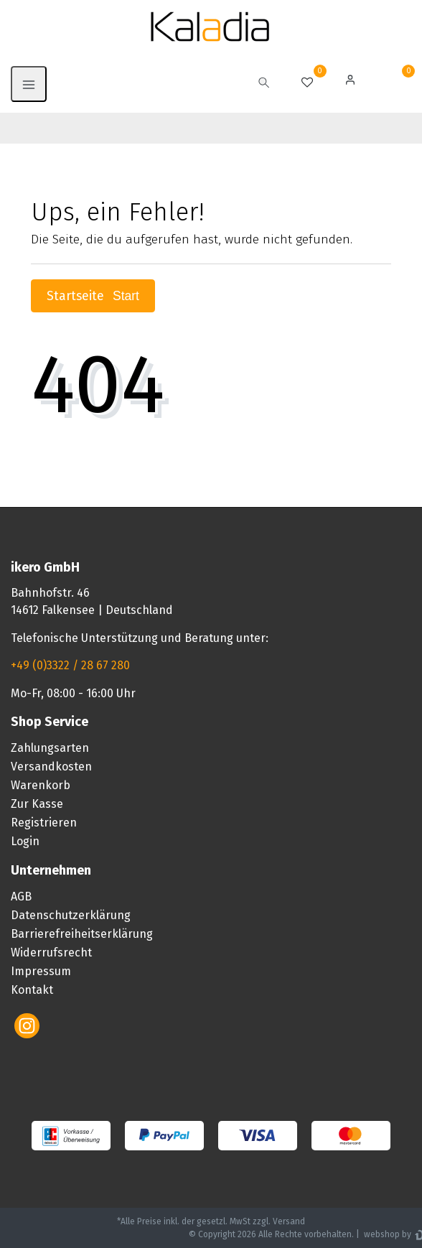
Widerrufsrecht (51, 952)
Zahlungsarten (50, 748)
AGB (21, 896)
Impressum (41, 971)
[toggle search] (264, 84)
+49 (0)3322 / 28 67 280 (70, 665)
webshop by (386, 1234)
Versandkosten (51, 766)
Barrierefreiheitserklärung (82, 934)
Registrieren (44, 822)
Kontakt (32, 990)
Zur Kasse (37, 804)
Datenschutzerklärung (71, 915)
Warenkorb (40, 785)
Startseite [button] (93, 296)
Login (25, 841)
